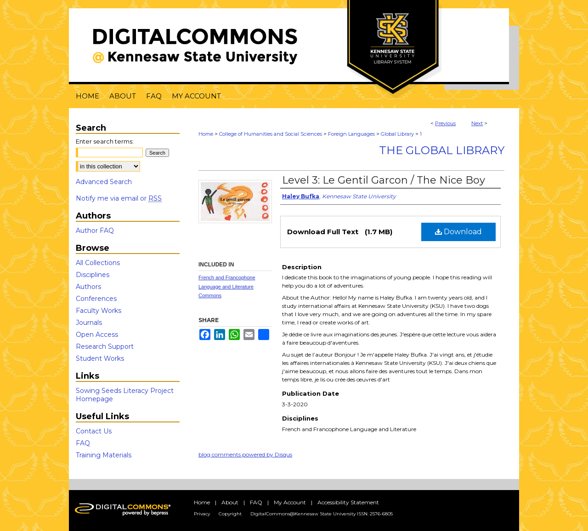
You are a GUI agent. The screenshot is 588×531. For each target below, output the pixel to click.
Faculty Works (98, 310)
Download (458, 231)
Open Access (97, 334)
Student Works (100, 358)
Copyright (230, 514)
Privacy (202, 514)
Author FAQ (95, 230)
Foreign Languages (351, 134)
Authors (88, 287)
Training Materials (103, 455)
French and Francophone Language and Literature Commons (226, 287)
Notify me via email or (119, 198)
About (229, 502)
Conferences (96, 298)
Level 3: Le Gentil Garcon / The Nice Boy (383, 180)
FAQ (83, 443)
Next (477, 123)
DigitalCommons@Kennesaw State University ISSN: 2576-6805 (321, 514)
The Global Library (441, 150)
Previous (445, 123)
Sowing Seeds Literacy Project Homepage (125, 395)
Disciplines (92, 275)
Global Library (397, 134)
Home (205, 134)
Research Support (105, 346)
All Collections (98, 263)
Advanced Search (104, 182)
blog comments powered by (245, 454)
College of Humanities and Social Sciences (270, 134)
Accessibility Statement (348, 502)
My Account (290, 502)
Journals (89, 322)
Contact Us (94, 431)
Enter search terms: (105, 141)
